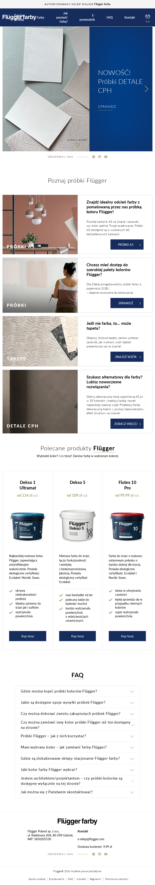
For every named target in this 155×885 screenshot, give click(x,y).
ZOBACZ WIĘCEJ (127, 424)
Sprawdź (130, 303)
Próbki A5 (129, 244)
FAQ (110, 17)
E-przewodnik (87, 17)
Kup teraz (27, 636)
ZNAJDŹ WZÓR (128, 357)
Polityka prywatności (116, 879)
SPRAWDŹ (107, 106)
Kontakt (129, 17)
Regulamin (95, 879)
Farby (40, 17)
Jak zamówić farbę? (62, 17)
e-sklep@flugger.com (91, 839)
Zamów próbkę (19, 17)
